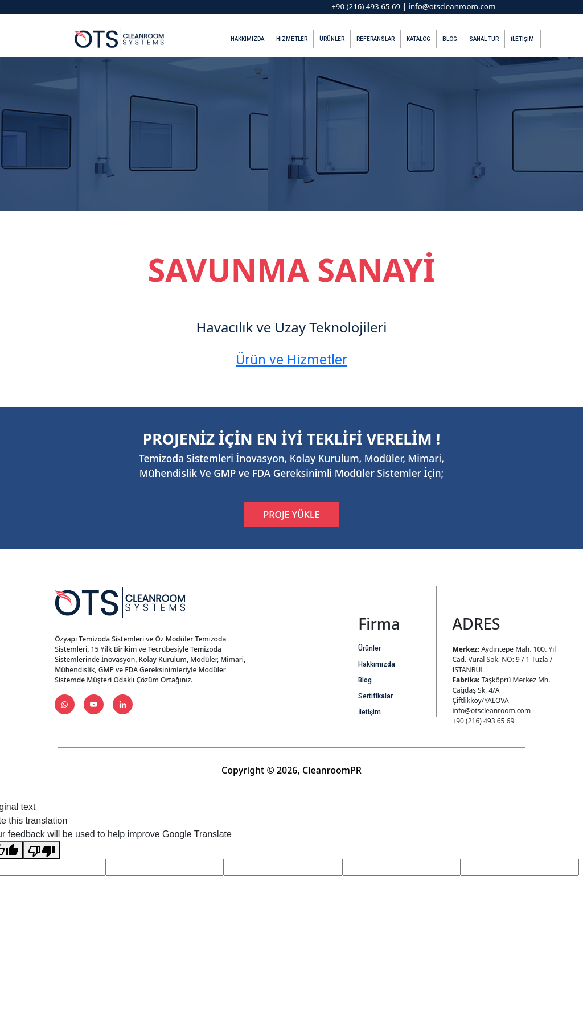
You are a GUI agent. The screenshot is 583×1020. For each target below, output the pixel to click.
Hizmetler (291, 39)
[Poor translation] (41, 850)
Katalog (418, 39)
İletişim (522, 39)
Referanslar (375, 39)
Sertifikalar (375, 696)
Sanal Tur (484, 39)
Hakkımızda (247, 39)
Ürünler (331, 39)
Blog (449, 39)
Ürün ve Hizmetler (291, 360)
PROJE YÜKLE (292, 514)
